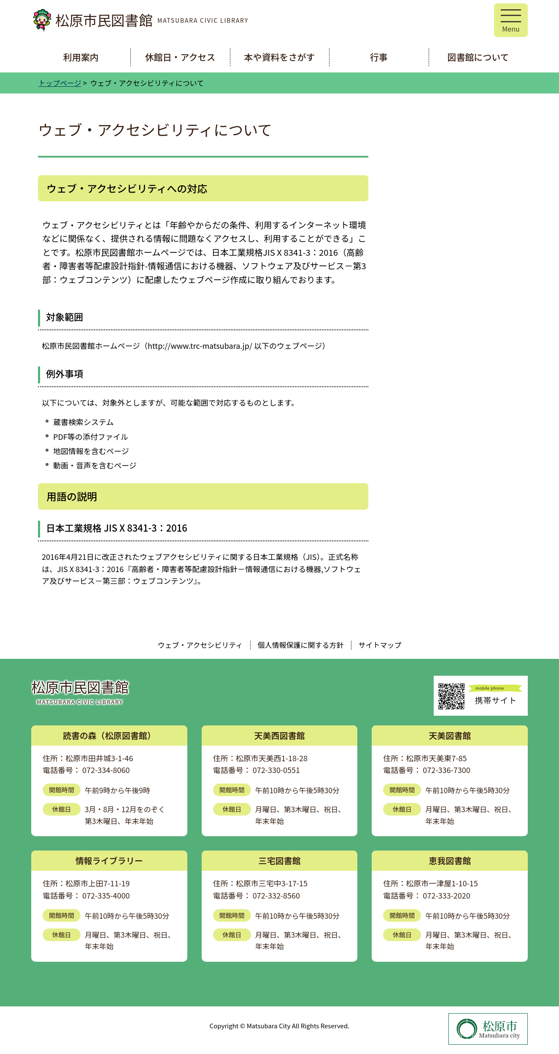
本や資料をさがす (279, 57)
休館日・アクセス (180, 57)
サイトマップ (380, 645)
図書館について (478, 57)
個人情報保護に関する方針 (301, 645)
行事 (379, 57)
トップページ (59, 83)
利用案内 (81, 57)
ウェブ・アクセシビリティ (200, 645)
